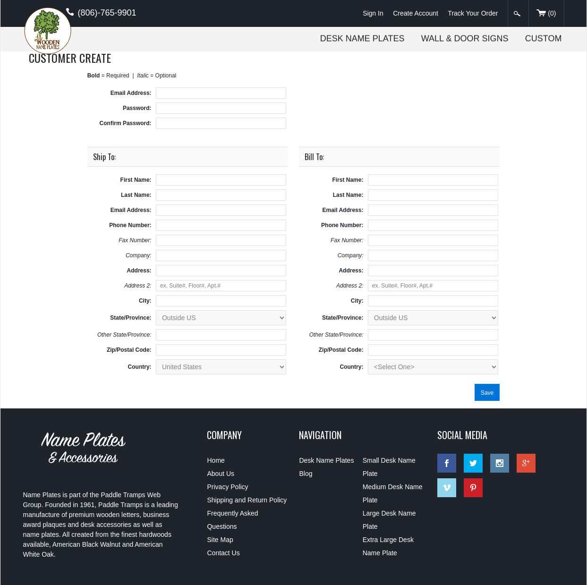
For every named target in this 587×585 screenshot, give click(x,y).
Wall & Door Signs (465, 38)
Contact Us (223, 553)
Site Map (220, 539)
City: (145, 300)
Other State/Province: (124, 334)
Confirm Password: (126, 123)
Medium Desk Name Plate (393, 493)
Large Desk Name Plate (389, 519)
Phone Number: (130, 225)
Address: (139, 270)
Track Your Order (473, 13)
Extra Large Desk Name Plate (388, 546)
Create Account (415, 13)
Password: (137, 108)
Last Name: (136, 195)
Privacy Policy (227, 487)
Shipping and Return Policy (247, 500)
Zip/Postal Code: (129, 350)
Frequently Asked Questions (232, 519)
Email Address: (131, 93)
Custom (544, 38)
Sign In (373, 13)
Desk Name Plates (363, 38)
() (546, 13)
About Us (220, 473)
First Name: (136, 180)
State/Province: (130, 317)
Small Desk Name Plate (389, 467)
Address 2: (137, 285)
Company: (139, 255)
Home (215, 460)
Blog (305, 473)
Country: (140, 367)
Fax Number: (135, 240)
